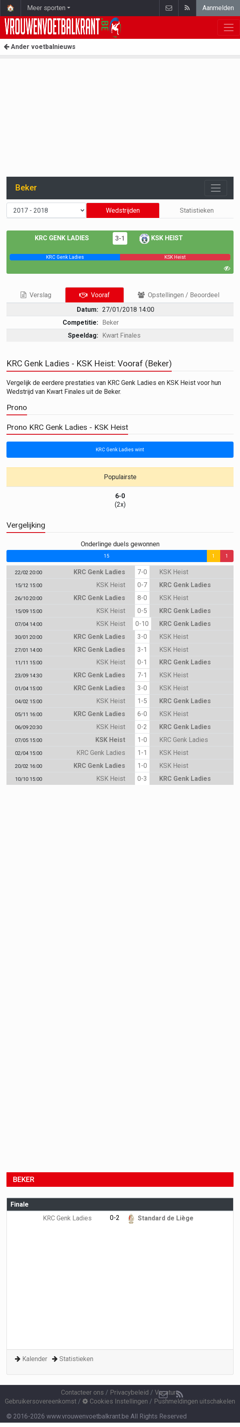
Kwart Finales (121, 335)
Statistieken (197, 210)
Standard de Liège (160, 1218)
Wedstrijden (123, 210)
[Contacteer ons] (163, 1395)
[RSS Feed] (179, 1395)
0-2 (142, 727)
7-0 (142, 572)
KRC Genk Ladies (68, 238)
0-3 (142, 778)
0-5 (142, 611)
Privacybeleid (129, 1392)
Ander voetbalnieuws (40, 47)
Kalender (34, 1359)
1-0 (142, 740)
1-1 (142, 753)
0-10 (142, 624)
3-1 (120, 238)
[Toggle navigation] (215, 188)
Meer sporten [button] (46, 8)
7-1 (142, 675)
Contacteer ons (82, 1392)
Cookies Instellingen (115, 1401)
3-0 (142, 637)
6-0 (142, 714)
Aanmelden (218, 8)
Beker (110, 322)
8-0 (142, 598)
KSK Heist (161, 238)
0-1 (142, 662)
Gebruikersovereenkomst (40, 1401)
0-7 (142, 585)
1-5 (142, 701)
